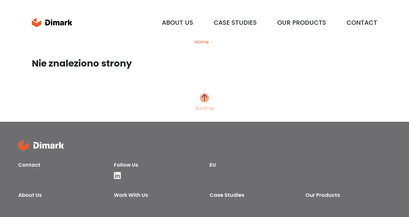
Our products (301, 22)
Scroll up (204, 107)
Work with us (131, 195)
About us (177, 22)
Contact (362, 22)
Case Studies (235, 22)
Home (202, 42)
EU (213, 164)
